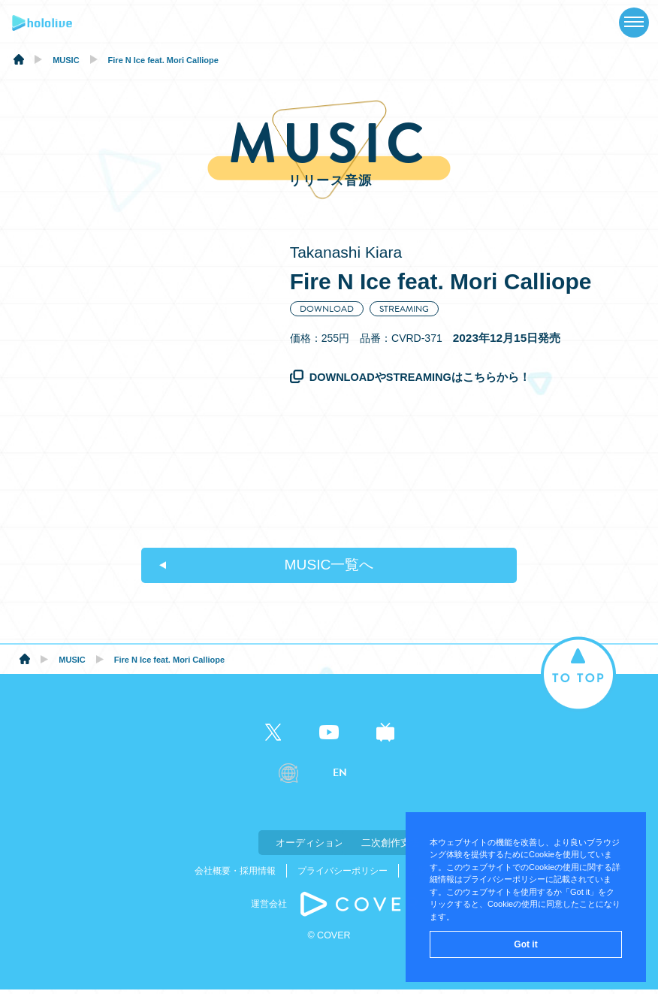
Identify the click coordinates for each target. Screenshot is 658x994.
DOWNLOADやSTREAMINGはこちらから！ (422, 376)
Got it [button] (525, 944)
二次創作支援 (404, 847)
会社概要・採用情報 (235, 875)
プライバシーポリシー (342, 875)
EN (340, 779)
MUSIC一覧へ (329, 568)
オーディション (253, 847)
